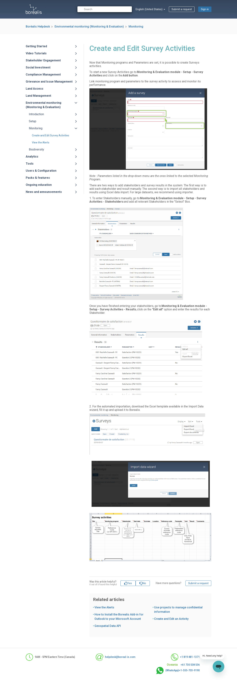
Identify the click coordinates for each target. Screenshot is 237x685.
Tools (30, 163)
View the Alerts (40, 142)
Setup (32, 121)
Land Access (34, 88)
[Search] (104, 9)
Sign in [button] (205, 9)
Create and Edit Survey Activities (50, 135)
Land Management (38, 95)
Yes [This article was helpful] (129, 583)
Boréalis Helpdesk (38, 26)
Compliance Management (43, 74)
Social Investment (38, 67)
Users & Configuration (41, 170)
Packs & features (38, 177)
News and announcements (44, 192)
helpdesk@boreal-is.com (115, 657)
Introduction (36, 114)
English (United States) (149, 9)
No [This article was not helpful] (144, 583)
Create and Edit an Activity (171, 619)
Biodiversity (36, 149)
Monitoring (136, 26)
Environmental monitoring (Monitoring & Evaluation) (89, 26)
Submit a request (182, 9)
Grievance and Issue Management (49, 81)
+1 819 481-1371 (185, 657)
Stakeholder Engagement (43, 60)
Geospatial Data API (107, 626)
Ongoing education (39, 185)
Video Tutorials (36, 53)
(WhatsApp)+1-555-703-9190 (178, 670)
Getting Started (36, 46)
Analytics (32, 156)
